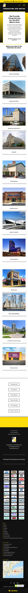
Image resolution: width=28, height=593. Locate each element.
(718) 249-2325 (19, 1)
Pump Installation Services (9, 552)
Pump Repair (14, 395)
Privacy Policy (7, 535)
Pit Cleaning (14, 405)
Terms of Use (7, 536)
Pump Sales (6, 550)
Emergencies (14, 384)
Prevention (14, 389)
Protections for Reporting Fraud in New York (13, 538)
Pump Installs (14, 400)
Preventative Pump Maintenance (10, 547)
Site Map (5, 531)
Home (5, 525)
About (5, 526)
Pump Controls (14, 411)
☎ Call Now (13, 591)
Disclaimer (6, 533)
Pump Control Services (8, 554)
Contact (5, 528)
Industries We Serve (8, 555)
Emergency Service (8, 544)
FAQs (5, 530)
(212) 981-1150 (8, 1)
